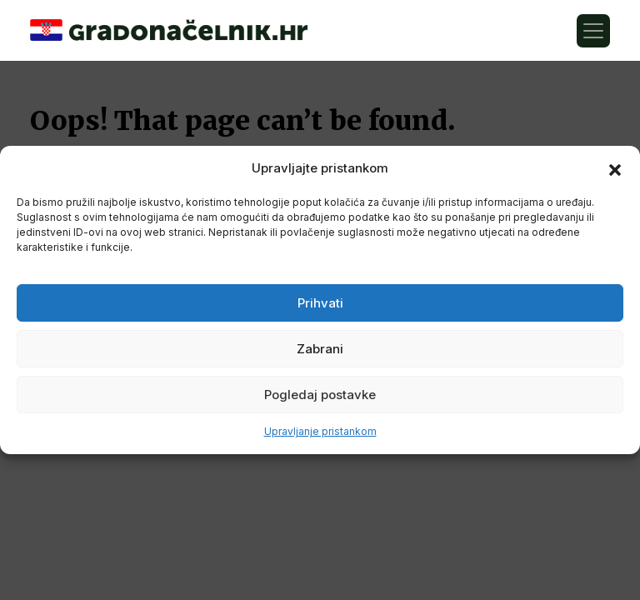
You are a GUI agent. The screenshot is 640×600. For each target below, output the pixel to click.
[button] (615, 168)
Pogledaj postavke (320, 394)
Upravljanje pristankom (320, 431)
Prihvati (320, 303)
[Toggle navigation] (593, 31)
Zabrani (320, 349)
